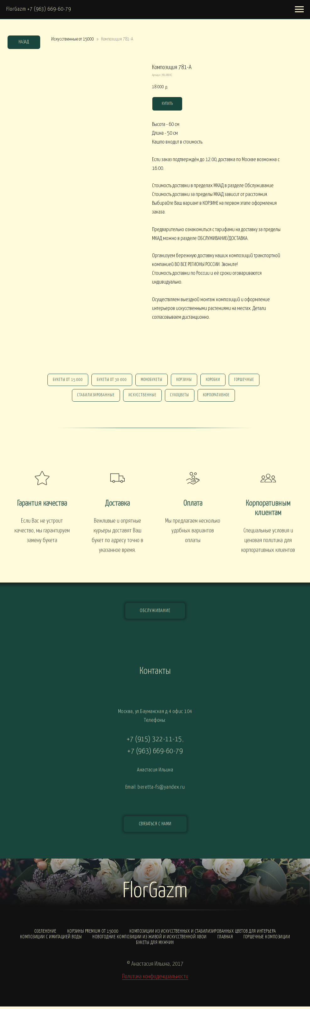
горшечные (247, 380)
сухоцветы (180, 397)
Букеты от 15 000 (65, 380)
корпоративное (218, 397)
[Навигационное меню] (299, 9)
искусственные (142, 397)
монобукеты (151, 380)
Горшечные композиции (266, 939)
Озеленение (45, 933)
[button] (155, 826)
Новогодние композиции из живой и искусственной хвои (149, 939)
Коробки (215, 380)
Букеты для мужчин (155, 945)
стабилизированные (94, 397)
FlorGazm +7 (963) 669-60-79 (38, 9)
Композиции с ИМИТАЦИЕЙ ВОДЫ (51, 939)
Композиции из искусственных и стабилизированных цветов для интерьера (202, 933)
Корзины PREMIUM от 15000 (93, 933)
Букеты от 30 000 (110, 380)
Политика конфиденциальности (155, 979)
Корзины (185, 380)
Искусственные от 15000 (72, 39)
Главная (225, 939)
